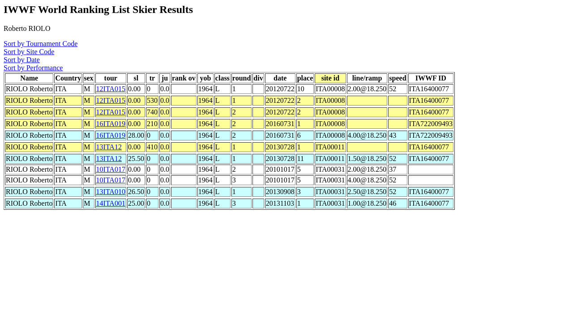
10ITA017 (110, 169)
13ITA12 (109, 147)
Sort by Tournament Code (40, 43)
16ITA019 (110, 123)
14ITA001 (110, 203)
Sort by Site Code (29, 51)
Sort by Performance (33, 68)
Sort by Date (22, 60)
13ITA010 (110, 191)
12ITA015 (110, 89)
